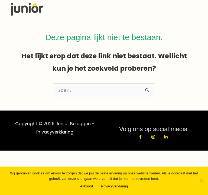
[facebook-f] (143, 137)
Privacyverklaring (54, 132)
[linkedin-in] (166, 137)
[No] (201, 180)
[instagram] (156, 137)
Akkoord (86, 186)
